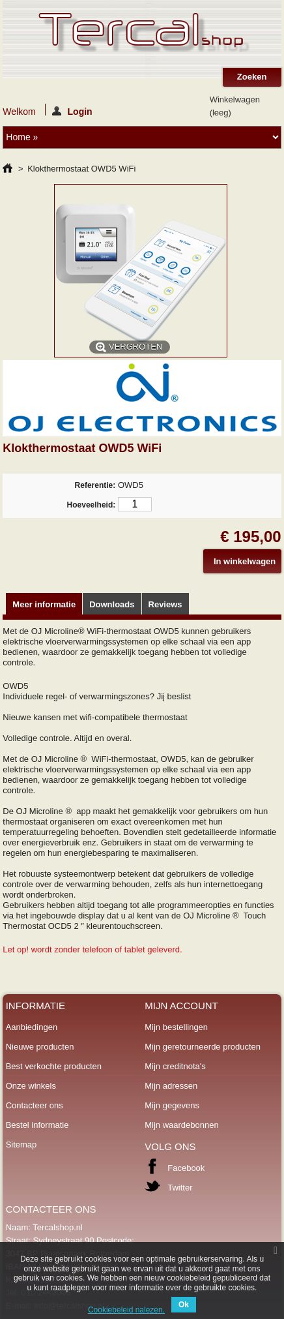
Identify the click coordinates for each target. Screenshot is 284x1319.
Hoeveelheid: (91, 504)
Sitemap (21, 1144)
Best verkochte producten (54, 1066)
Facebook (186, 1168)
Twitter (179, 1187)
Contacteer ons (34, 1105)
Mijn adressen (171, 1086)
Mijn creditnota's (175, 1066)
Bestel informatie (37, 1125)
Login (72, 110)
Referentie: (95, 485)
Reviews (165, 604)
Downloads (111, 604)
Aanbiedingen (32, 1027)
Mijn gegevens (172, 1105)
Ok (183, 1304)
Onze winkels (31, 1086)
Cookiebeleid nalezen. (126, 1309)
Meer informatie (44, 604)
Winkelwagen (235, 106)
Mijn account (181, 1005)
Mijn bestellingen (176, 1027)
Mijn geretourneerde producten (203, 1047)
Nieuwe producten (40, 1047)
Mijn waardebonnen (181, 1125)
